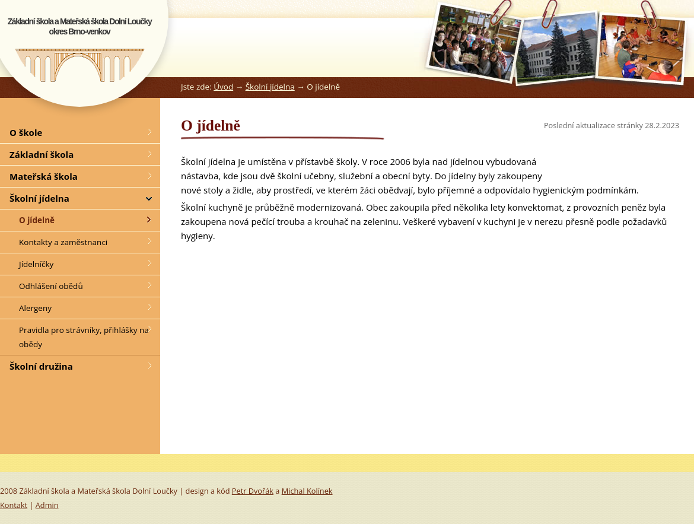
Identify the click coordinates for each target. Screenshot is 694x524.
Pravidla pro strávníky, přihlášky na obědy (84, 337)
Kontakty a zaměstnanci (63, 242)
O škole (25, 132)
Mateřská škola (43, 176)
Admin (47, 505)
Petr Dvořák (252, 490)
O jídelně (37, 220)
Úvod (223, 86)
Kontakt (13, 505)
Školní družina (41, 366)
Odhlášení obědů (51, 286)
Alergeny (35, 308)
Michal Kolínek (307, 490)
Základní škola (41, 154)
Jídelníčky (36, 264)
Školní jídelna (270, 86)
